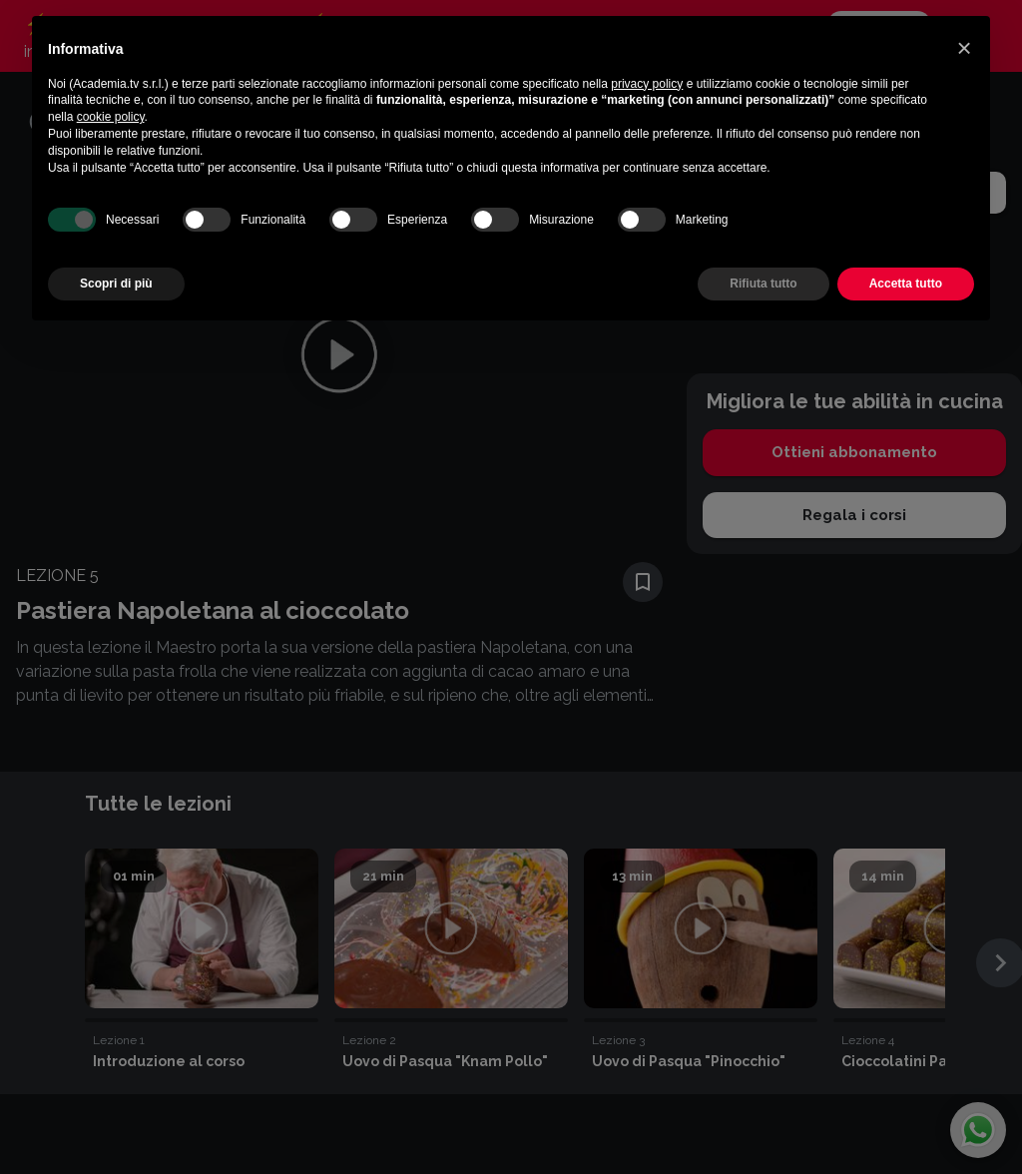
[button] (964, 48)
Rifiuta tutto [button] (763, 284)
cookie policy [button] (111, 117)
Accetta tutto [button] (905, 284)
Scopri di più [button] (116, 284)
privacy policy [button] (647, 84)
